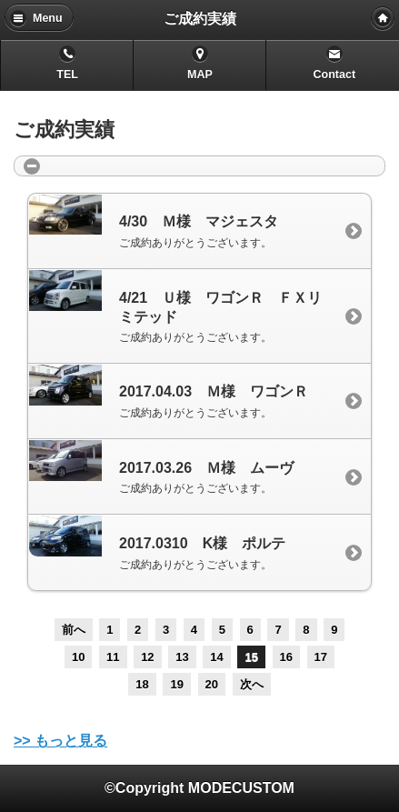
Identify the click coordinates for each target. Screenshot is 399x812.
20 (211, 684)
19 (176, 684)
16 (286, 657)
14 (216, 657)
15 (250, 657)
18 (141, 684)
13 (181, 657)
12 (147, 657)
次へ (252, 684)
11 (112, 657)
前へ (73, 630)
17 (320, 657)
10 (78, 657)
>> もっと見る (60, 740)
